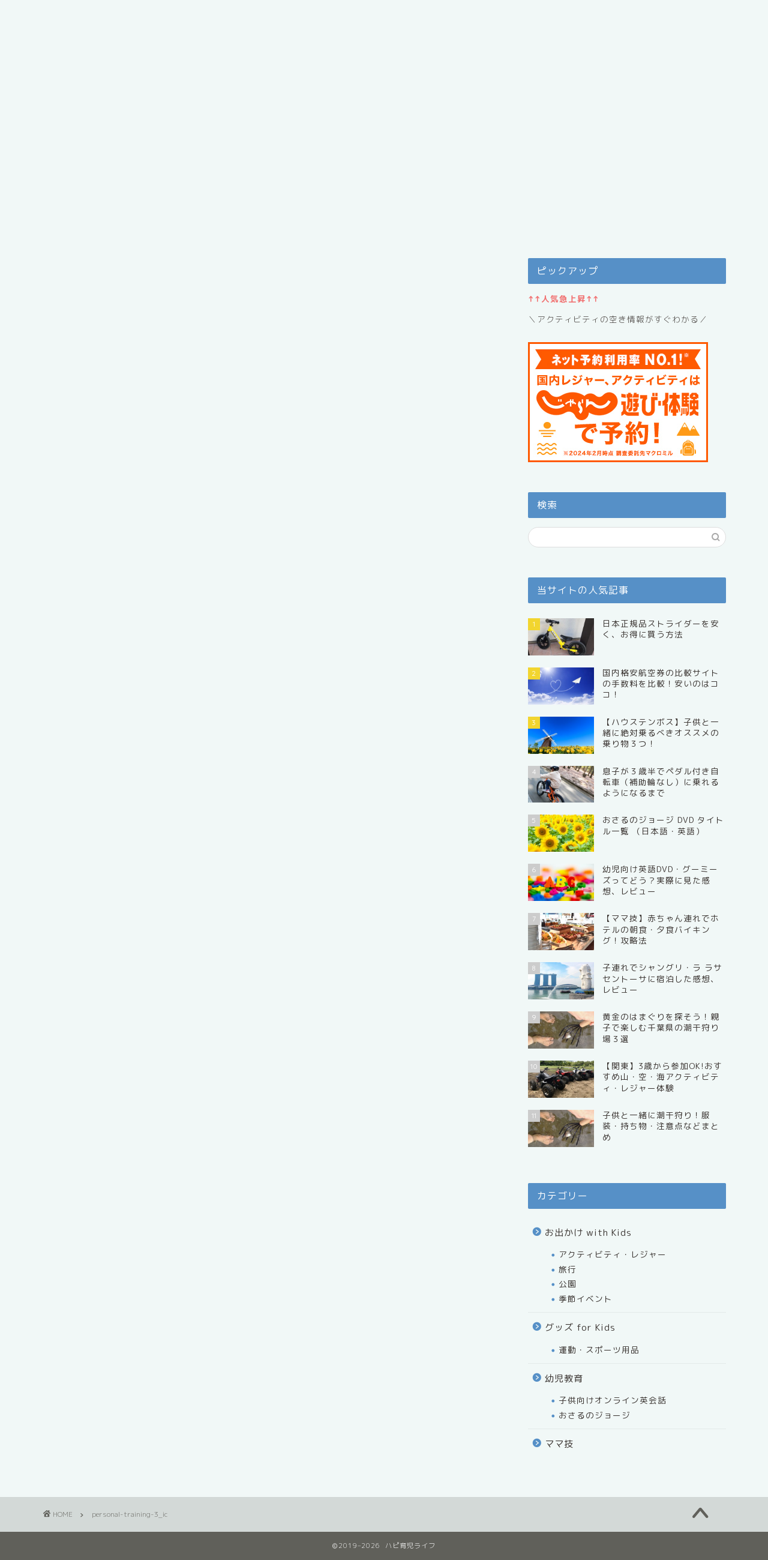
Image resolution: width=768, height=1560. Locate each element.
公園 (568, 1283)
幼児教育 (564, 1378)
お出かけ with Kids (588, 1232)
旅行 (568, 1269)
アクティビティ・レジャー (613, 1254)
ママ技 (559, 1444)
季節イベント (586, 1298)
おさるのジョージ (595, 1415)
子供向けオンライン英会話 (613, 1400)
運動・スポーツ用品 (599, 1349)
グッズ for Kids (580, 1327)
